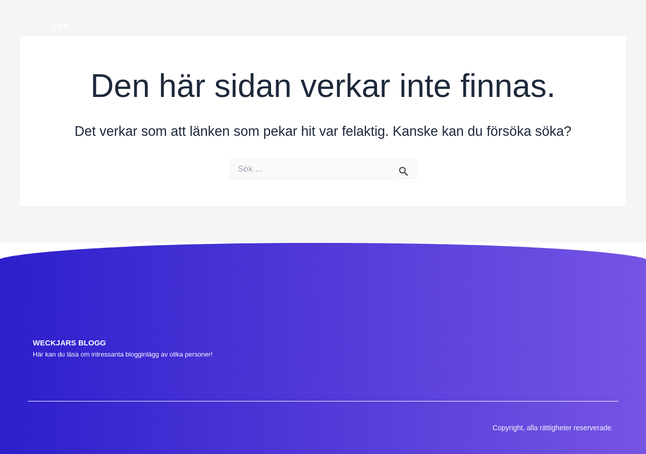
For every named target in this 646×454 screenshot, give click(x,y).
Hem (61, 26)
